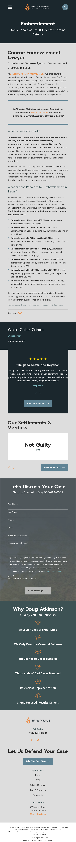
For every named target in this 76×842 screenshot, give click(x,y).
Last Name (12, 512)
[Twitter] (31, 740)
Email (10, 528)
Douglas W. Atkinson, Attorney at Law (27, 73)
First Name (13, 504)
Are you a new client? (17, 536)
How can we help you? (18, 543)
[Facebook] (44, 740)
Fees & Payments (38, 790)
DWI (38, 780)
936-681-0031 (38, 733)
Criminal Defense (38, 785)
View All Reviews (38, 404)
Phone (11, 520)
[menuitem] (38, 336)
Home (38, 775)
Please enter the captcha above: (22, 579)
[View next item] (40, 394)
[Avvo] (38, 740)
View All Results (54, 467)
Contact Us (38, 795)
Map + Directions (38, 814)
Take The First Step (38, 761)
